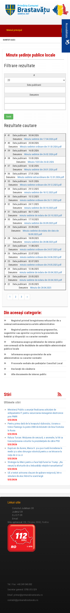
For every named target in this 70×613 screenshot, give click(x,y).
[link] (35, 10)
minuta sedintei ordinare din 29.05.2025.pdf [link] (40, 264)
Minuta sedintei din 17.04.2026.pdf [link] (40, 139)
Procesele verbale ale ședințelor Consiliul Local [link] (33, 363)
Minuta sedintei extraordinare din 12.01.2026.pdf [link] (41, 177)
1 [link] (9, 296)
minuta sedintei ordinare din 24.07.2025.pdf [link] (40, 249)
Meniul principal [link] (14, 30)
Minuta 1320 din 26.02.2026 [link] (41, 162)
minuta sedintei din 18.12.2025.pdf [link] (40, 192)
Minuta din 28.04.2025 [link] (40, 287)
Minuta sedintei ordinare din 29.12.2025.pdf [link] (41, 184)
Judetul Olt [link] (17, 511)
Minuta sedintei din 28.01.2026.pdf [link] (40, 169)
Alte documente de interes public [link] (25, 374)
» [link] (27, 296)
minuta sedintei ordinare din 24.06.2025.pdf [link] (40, 257)
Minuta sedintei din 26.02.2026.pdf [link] (40, 154)
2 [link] (15, 296)
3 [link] (21, 296)
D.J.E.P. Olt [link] (17, 515)
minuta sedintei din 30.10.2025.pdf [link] (40, 207)
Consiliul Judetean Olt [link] (23, 508)
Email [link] (15, 518)
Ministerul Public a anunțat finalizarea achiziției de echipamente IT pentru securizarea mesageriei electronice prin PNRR (35, 413)
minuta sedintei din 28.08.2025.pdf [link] (40, 241)
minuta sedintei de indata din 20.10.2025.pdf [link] (41, 215)
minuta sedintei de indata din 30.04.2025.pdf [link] (41, 272)
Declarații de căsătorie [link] (19, 369)
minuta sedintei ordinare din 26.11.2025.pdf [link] (40, 200)
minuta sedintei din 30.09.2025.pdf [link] (40, 223)
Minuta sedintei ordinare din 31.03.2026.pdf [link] (41, 146)
